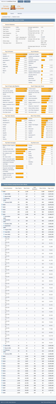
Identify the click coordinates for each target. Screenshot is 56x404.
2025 (4, 204)
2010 (4, 380)
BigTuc (4, 70)
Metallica (31, 162)
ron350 (30, 164)
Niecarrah (5, 58)
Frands (4, 124)
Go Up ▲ (53, 402)
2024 (4, 207)
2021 (4, 214)
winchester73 (6, 60)
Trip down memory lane (8, 151)
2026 (4, 191)
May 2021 (7, 236)
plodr (30, 151)
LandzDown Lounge (34, 54)
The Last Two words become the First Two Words (8, 92)
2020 (4, 356)
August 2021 (8, 229)
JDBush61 (5, 66)
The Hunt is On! (32, 112)
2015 (4, 368)
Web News (31, 78)
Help (42, 402)
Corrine (4, 54)
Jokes (30, 65)
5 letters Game (6, 96)
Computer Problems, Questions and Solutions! (34, 61)
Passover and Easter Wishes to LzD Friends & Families (8, 169)
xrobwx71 (31, 157)
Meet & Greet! (32, 80)
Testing (30, 82)
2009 (4, 383)
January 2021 (8, 354)
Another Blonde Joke (8, 149)
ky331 (4, 126)
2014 (4, 371)
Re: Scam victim (7, 156)
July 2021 (7, 232)
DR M (4, 131)
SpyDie (4, 133)
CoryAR (43, 37)
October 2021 (8, 223)
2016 (4, 366)
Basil (4, 137)
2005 (4, 392)
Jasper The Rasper (33, 124)
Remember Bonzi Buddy (9, 166)
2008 (4, 385)
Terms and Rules (47, 402)
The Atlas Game (7, 112)
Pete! (4, 62)
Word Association (7, 98)
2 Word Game (6, 88)
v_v (29, 160)
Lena (4, 68)
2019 (4, 358)
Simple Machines (12, 402)
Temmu (4, 64)
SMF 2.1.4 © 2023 (4, 402)
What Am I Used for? (8, 102)
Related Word (6, 100)
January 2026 (8, 202)
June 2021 (7, 234)
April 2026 (7, 194)
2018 (4, 361)
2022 (4, 212)
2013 (4, 373)
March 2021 (8, 348)
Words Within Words (8, 108)
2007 (4, 388)
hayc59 (4, 135)
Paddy (4, 128)
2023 (4, 209)
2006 (4, 390)
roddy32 (31, 131)
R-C (4, 72)
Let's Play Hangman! (8, 110)
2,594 (17, 27)
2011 (4, 378)
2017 (4, 363)
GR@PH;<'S (6, 56)
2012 (4, 375)
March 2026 (8, 196)
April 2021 (7, 345)
